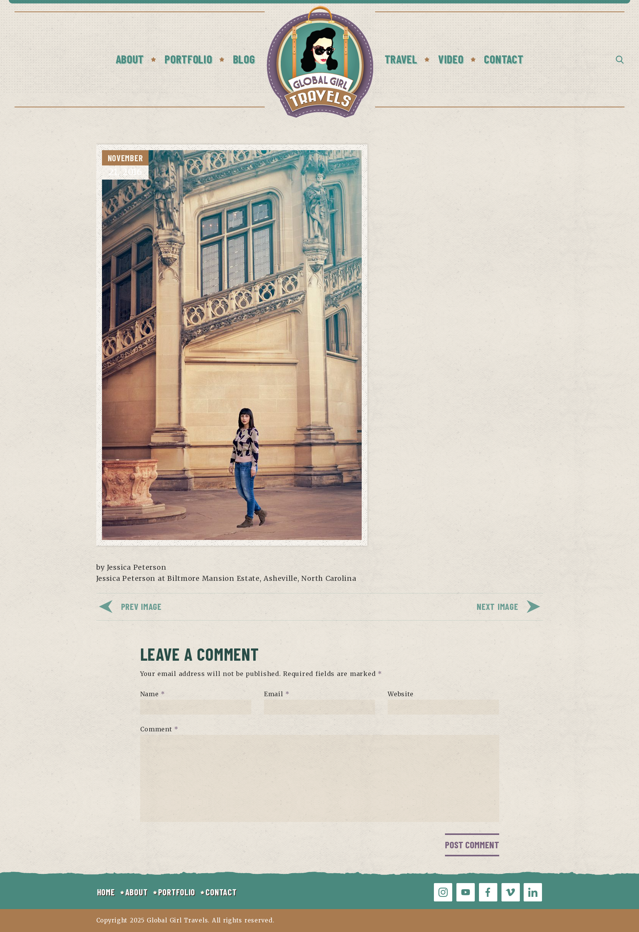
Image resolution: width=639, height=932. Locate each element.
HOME (106, 892)
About (130, 59)
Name (152, 694)
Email (277, 694)
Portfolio (188, 59)
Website (401, 694)
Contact (503, 59)
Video (451, 59)
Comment (159, 729)
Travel (401, 59)
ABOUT (136, 892)
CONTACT (220, 892)
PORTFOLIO (176, 892)
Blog (244, 59)
